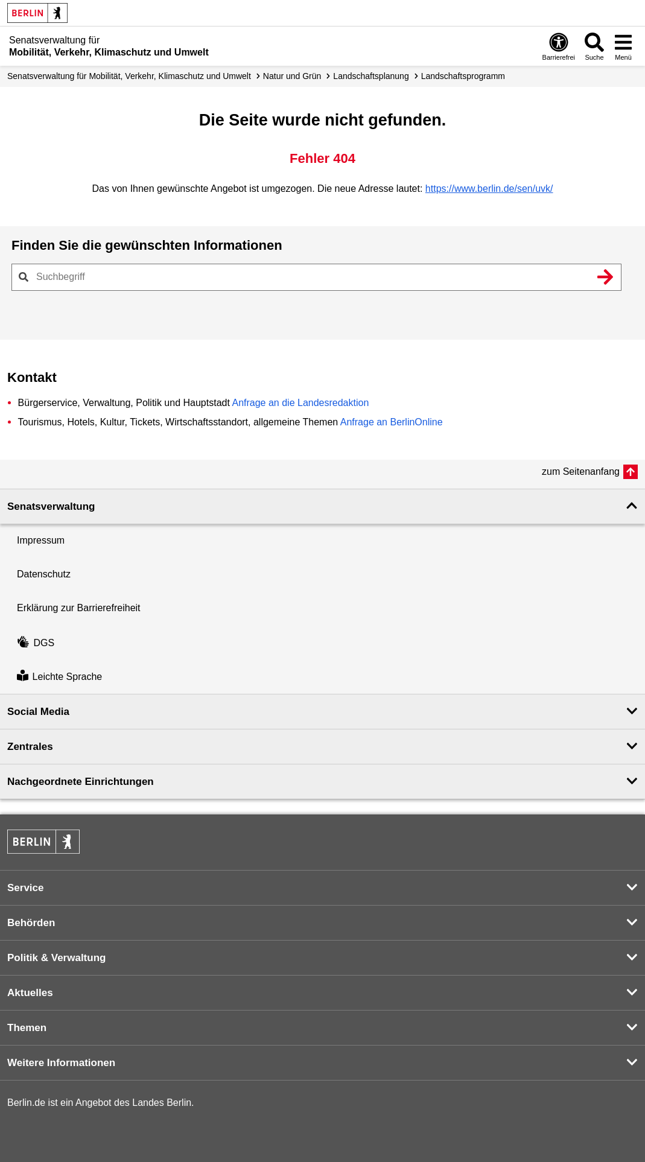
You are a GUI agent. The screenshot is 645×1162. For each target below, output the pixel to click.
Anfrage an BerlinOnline (391, 422)
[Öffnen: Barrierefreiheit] (559, 46)
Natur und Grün (292, 76)
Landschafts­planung (370, 76)
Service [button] (25, 888)
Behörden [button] (31, 923)
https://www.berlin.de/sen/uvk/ (489, 188)
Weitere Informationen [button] (61, 1062)
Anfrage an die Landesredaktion (300, 403)
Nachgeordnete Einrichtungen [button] (80, 781)
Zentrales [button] (30, 746)
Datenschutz (44, 574)
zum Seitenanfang (581, 471)
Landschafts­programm (463, 76)
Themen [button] (26, 1027)
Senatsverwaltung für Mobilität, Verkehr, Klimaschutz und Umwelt (129, 76)
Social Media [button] (38, 711)
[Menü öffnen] (623, 46)
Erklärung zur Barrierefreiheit (79, 608)
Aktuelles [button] (30, 992)
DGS (35, 643)
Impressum (41, 540)
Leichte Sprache (59, 676)
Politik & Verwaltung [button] (56, 958)
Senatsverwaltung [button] (51, 506)
